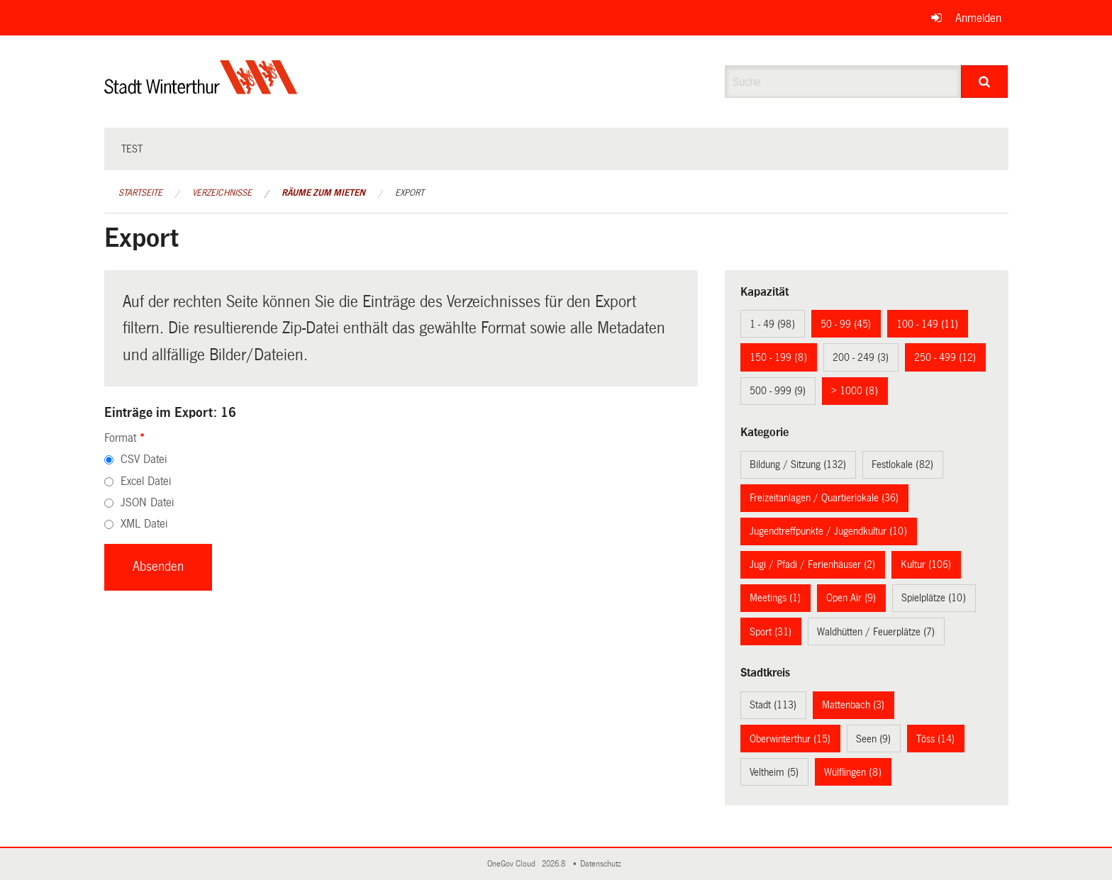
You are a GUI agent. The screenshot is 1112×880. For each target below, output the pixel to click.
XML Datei (144, 524)
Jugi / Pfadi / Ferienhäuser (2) (812, 564)
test (132, 149)
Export (409, 193)
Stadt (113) (773, 705)
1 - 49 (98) (772, 324)
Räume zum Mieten (323, 193)
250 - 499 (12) (945, 357)
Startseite (140, 193)
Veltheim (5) (774, 772)
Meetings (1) (775, 597)
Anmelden (978, 18)
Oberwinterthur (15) (790, 739)
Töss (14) (935, 739)
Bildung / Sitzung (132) (798, 464)
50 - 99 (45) (846, 324)
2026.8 (554, 864)
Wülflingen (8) (853, 772)
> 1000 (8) (854, 390)
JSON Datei (147, 502)
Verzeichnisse (222, 193)
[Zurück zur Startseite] (201, 89)
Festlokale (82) (902, 464)
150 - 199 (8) (778, 357)
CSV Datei (144, 459)
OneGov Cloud (513, 864)
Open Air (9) (851, 597)
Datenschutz (603, 864)
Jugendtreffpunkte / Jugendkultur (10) (828, 531)
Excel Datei (146, 481)
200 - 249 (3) (861, 357)
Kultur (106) (926, 564)
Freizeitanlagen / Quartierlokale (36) (824, 497)
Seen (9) (873, 739)
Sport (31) (770, 631)
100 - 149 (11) (927, 324)
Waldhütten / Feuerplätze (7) (876, 631)
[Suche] (984, 81)
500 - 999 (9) (778, 390)
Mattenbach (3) (853, 705)
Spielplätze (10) (933, 597)
